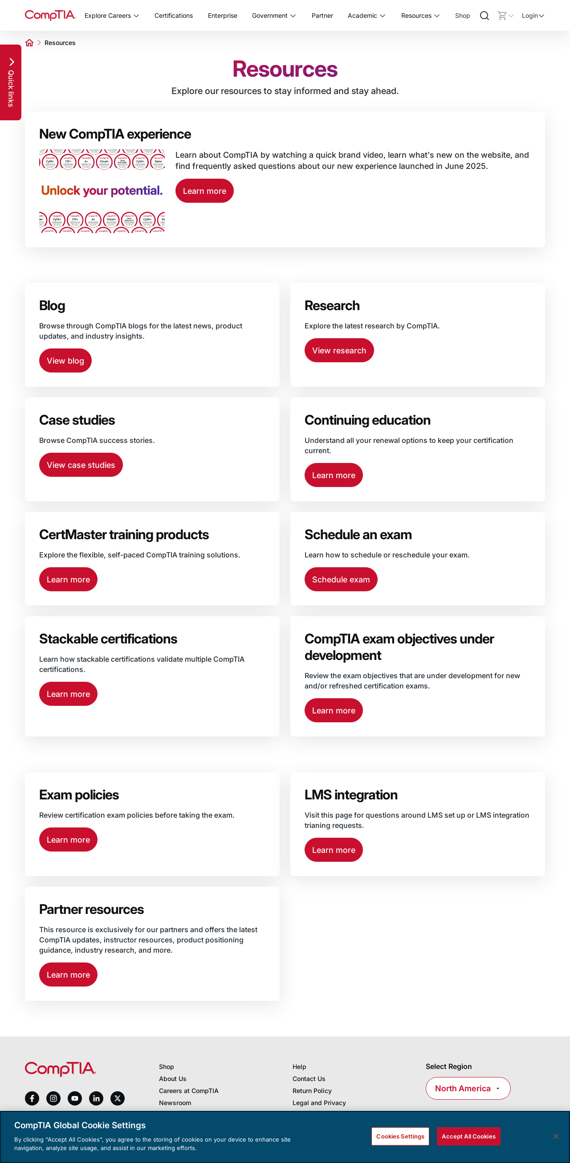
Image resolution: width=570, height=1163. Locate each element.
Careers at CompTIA (189, 1090)
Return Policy (312, 1090)
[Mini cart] (506, 16)
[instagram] (53, 1098)
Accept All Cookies (468, 1135)
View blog (65, 360)
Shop (462, 15)
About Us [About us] (173, 1078)
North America (468, 1088)
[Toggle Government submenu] (293, 15)
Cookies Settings (400, 1135)
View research (339, 350)
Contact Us (309, 1078)
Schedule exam (341, 579)
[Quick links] (10, 82)
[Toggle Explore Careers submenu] (136, 15)
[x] (117, 1098)
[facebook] (32, 1098)
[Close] (556, 1136)
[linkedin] (96, 1098)
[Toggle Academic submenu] (382, 15)
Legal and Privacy (319, 1102)
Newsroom (175, 1102)
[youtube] (75, 1098)
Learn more (204, 191)
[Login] (533, 16)
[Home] (50, 15)
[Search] (484, 16)
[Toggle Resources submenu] (436, 15)
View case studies (81, 465)
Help (299, 1066)
